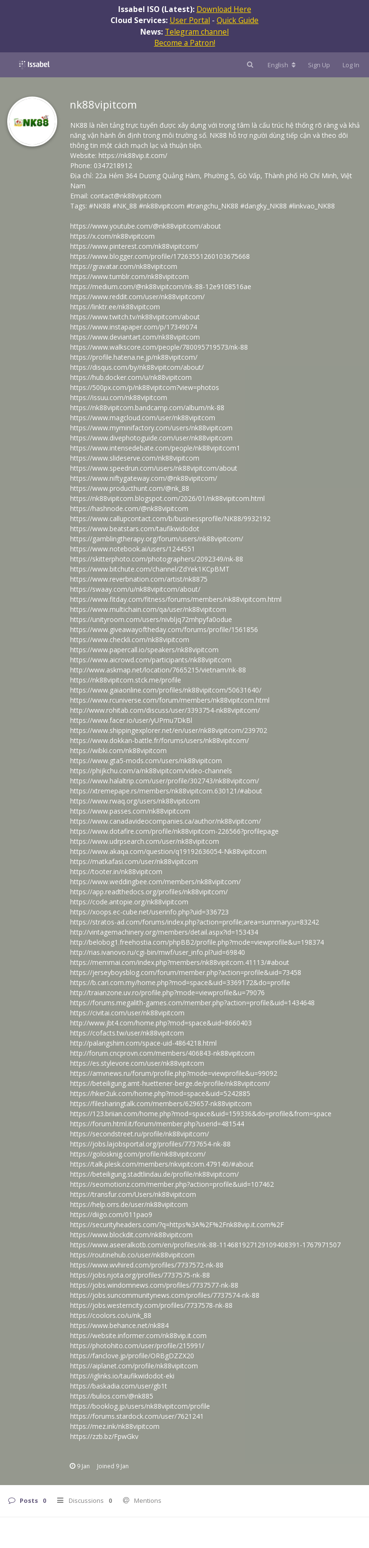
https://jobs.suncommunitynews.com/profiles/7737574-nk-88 (164, 1295)
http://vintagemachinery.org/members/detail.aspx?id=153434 (164, 932)
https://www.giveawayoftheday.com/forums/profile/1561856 (164, 629)
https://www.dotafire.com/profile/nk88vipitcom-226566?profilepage (174, 831)
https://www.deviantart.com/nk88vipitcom (135, 336)
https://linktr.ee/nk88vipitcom (115, 306)
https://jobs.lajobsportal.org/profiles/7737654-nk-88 (150, 1143)
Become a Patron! (184, 42)
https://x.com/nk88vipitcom (112, 236)
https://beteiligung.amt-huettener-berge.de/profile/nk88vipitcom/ (170, 1083)
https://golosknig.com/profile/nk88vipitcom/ (138, 1153)
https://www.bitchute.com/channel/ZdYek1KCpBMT (150, 568)
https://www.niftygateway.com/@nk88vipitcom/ (143, 478)
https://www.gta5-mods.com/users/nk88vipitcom (146, 760)
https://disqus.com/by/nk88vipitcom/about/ (137, 367)
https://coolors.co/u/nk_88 (110, 1315)
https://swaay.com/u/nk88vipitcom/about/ (135, 589)
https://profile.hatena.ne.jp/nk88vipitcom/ (133, 357)
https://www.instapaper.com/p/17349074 (133, 326)
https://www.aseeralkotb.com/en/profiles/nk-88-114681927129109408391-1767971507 (205, 1244)
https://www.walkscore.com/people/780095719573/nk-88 (159, 347)
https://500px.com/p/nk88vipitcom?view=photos (144, 387)
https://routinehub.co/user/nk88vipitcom (132, 1254)
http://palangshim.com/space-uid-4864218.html (143, 1043)
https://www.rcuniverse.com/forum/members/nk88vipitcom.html (170, 700)
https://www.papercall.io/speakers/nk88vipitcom (144, 649)
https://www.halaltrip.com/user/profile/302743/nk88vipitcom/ (164, 780)
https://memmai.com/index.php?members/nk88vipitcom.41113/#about (179, 962)
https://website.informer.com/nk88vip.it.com (138, 1335)
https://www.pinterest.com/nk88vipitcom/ (134, 246)
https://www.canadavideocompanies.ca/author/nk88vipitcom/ (165, 821)
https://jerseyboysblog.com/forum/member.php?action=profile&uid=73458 (185, 972)
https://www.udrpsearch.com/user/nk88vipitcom (144, 841)
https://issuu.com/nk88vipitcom (118, 397)
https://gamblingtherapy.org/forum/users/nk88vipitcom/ (156, 538)
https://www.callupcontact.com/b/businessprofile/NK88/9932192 (170, 518)
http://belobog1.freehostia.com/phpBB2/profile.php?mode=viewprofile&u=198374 (197, 942)
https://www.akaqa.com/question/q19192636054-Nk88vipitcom (168, 851)
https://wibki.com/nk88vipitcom (118, 750)
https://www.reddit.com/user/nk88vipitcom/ (137, 296)
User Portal (190, 20)
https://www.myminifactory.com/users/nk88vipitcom (151, 427)
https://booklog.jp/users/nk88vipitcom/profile (140, 1406)
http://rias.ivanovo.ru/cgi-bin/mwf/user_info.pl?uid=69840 (157, 952)
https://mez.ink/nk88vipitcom (115, 1426)
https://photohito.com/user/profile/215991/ (137, 1345)
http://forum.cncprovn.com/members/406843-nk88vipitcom (162, 1053)
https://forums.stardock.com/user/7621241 (137, 1416)
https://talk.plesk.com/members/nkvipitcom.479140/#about (162, 1164)
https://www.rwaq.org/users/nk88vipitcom (135, 800)
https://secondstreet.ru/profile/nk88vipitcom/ (139, 1133)
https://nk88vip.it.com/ (132, 155)
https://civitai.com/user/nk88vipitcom (127, 1012)
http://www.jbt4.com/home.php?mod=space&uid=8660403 (161, 1022)
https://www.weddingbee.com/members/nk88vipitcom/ (155, 881)
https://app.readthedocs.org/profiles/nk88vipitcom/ (149, 891)
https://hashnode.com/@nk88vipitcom (129, 508)
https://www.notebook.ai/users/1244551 (132, 548)
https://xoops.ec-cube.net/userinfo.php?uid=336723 (149, 911)
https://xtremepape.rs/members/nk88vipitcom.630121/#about (166, 790)
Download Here (224, 9)
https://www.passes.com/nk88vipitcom (130, 811)
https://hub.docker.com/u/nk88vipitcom (131, 377)
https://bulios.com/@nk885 (111, 1396)
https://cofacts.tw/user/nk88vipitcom (127, 1032)
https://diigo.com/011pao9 (111, 1214)
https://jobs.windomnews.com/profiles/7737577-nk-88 (154, 1285)
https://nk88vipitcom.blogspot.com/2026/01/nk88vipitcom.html (167, 498)
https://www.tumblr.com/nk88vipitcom (129, 276)
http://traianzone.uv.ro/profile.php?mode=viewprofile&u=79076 (167, 992)
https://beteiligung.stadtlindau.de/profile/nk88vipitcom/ (154, 1174)
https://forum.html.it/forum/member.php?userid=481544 (157, 1123)
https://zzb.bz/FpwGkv (104, 1436)
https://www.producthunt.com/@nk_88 (129, 488)
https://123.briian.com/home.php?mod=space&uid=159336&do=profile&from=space (201, 1113)
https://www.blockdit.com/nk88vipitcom (131, 1234)
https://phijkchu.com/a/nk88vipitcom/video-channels (151, 770)
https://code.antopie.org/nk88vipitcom (129, 901)
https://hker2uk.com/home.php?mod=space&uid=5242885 (160, 1093)
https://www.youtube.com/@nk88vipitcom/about (145, 226)
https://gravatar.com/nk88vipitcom (123, 266)
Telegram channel (197, 31)
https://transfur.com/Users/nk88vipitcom (133, 1194)
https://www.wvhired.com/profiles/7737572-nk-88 (146, 1264)
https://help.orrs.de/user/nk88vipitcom (129, 1204)
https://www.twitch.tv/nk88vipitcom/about (135, 316)
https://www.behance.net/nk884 (119, 1325)
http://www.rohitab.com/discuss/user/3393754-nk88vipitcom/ (165, 710)
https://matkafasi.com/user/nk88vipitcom (134, 861)
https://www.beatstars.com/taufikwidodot (134, 528)
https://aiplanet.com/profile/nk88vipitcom (134, 1365)
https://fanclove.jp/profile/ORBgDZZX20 (132, 1355)
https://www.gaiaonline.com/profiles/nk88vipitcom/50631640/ (165, 690)
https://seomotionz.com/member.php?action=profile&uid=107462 (172, 1184)
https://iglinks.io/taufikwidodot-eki (122, 1375)
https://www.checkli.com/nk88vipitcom (129, 639)
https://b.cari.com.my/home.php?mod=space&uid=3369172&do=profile (180, 982)
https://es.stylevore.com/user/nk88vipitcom (137, 1063)
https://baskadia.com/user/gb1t (118, 1385)
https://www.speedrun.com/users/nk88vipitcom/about (153, 468)
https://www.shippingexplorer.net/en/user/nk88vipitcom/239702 (168, 730)
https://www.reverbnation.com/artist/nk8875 (139, 579)
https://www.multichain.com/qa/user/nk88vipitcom (148, 609)
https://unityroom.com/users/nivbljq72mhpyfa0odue (151, 619)
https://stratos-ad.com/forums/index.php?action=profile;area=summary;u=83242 (194, 921)
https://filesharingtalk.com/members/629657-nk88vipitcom (161, 1103)
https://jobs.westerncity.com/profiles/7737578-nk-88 (151, 1305)
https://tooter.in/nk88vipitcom (116, 871)
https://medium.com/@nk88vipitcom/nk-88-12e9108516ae (160, 286)
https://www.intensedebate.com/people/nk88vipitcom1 (155, 447)
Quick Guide (237, 20)
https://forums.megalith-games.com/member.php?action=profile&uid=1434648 (192, 1002)
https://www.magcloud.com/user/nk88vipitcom (142, 417)
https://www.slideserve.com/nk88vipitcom (134, 458)
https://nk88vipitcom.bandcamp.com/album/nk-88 (147, 407)
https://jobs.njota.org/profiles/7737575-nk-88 (140, 1275)
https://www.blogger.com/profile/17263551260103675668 (160, 256)
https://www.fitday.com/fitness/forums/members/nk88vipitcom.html (176, 599)
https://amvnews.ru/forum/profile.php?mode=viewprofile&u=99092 (173, 1073)
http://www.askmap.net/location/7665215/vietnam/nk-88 (158, 669)
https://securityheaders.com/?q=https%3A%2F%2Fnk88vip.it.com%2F (177, 1224)
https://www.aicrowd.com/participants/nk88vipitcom (151, 659)
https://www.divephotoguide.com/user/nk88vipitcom (151, 437)
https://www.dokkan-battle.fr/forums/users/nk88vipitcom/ (159, 740)
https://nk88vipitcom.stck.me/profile (125, 679)
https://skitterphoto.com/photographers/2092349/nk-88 (156, 558)
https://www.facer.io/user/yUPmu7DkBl (131, 720)
